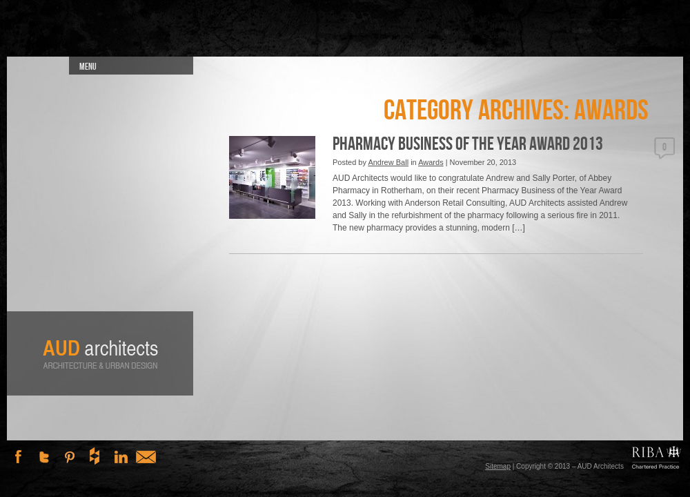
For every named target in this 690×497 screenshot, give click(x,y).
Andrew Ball (388, 162)
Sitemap (498, 466)
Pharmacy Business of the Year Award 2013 (468, 144)
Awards (430, 162)
